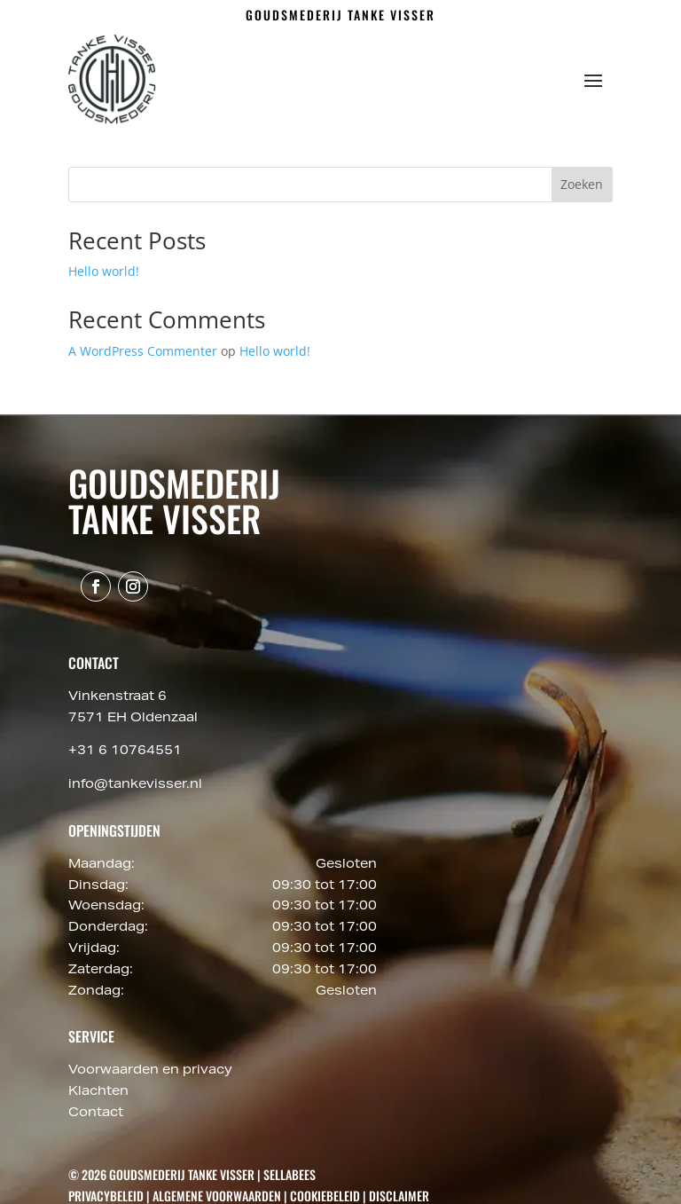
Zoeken (581, 184)
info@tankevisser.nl (135, 785)
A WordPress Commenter (142, 350)
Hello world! (103, 271)
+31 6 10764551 (125, 751)
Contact (95, 1113)
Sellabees (289, 1174)
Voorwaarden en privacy (150, 1071)
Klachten (98, 1092)
